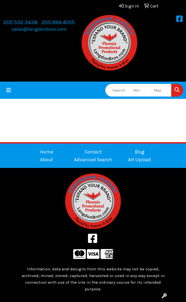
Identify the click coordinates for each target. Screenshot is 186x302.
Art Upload (139, 159)
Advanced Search (93, 159)
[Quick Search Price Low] (140, 90)
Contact (93, 152)
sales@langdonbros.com (39, 29)
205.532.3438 (20, 22)
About (46, 159)
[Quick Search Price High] (161, 90)
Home (46, 152)
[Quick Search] (117, 90)
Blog (140, 152)
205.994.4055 (58, 22)
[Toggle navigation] (8, 90)
